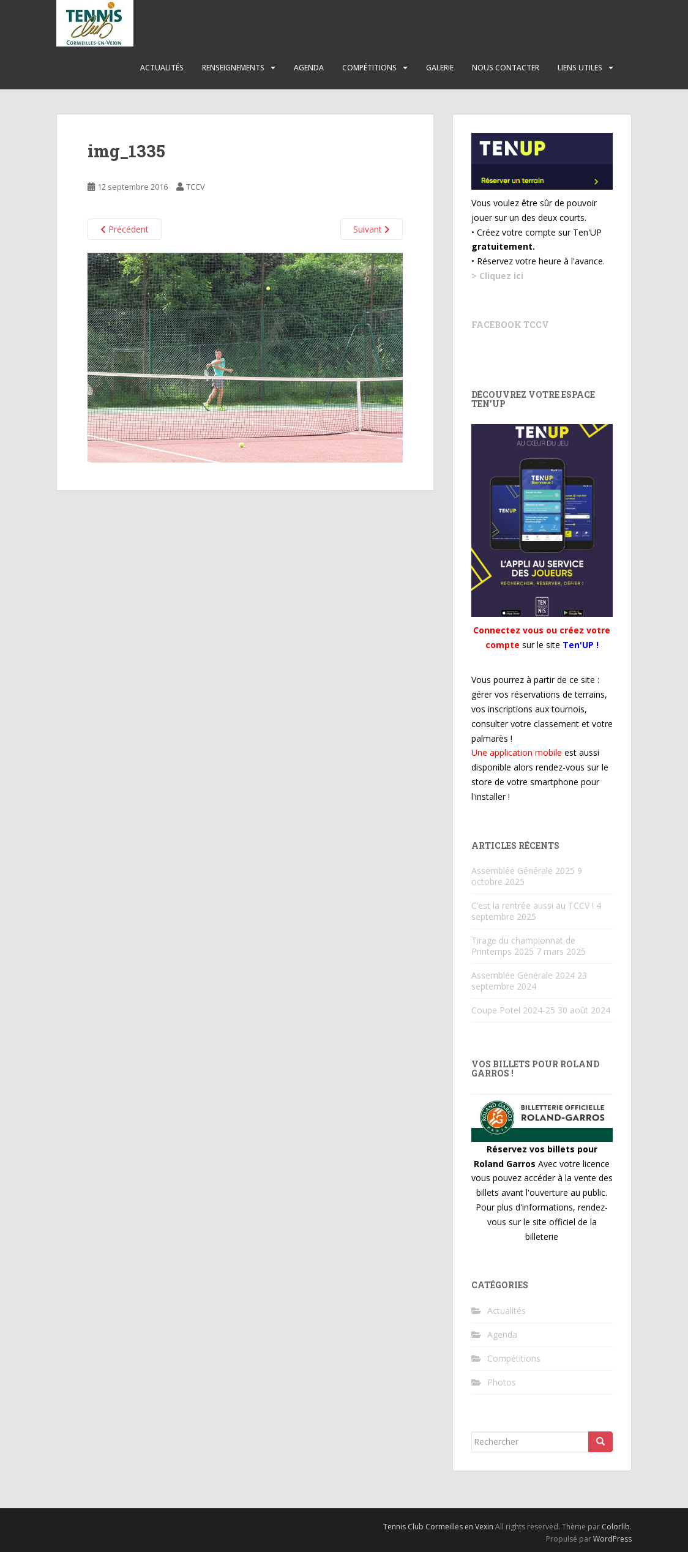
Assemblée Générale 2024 (523, 975)
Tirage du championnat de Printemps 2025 (523, 946)
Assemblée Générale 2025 (523, 870)
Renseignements (233, 67)
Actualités (162, 67)
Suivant (371, 229)
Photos (501, 1382)
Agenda (309, 67)
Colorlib (616, 1526)
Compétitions (369, 67)
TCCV (195, 186)
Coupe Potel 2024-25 (513, 1010)
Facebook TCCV (510, 324)
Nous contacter (505, 67)
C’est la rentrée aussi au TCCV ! (532, 905)
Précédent (124, 229)
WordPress (612, 1539)
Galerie (440, 67)
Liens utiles (580, 67)
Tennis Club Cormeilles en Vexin (438, 1526)
